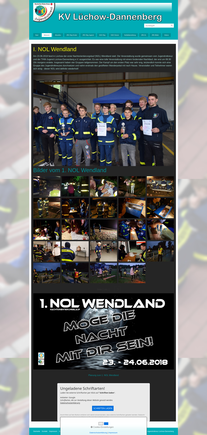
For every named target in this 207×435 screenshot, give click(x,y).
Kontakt (44, 431)
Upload (87, 431)
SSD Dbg (102, 35)
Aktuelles (58, 35)
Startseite (36, 431)
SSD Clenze (115, 35)
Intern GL (80, 431)
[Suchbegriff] (159, 26)
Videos (166, 35)
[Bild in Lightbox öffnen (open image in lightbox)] (46, 186)
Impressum (53, 431)
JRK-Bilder (155, 35)
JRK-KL (143, 35)
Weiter (117, 289)
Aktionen (47, 35)
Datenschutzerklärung (70, 403)
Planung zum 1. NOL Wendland (103, 375)
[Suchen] (172, 25)
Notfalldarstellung (130, 35)
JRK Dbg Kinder (71, 35)
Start (36, 35)
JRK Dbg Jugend (88, 35)
